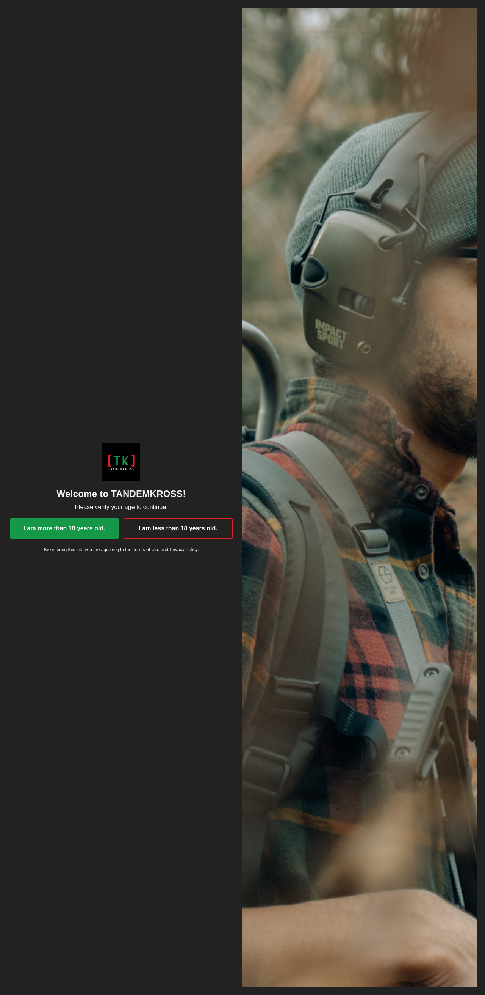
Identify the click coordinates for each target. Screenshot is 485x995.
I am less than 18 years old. (178, 528)
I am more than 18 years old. (64, 528)
